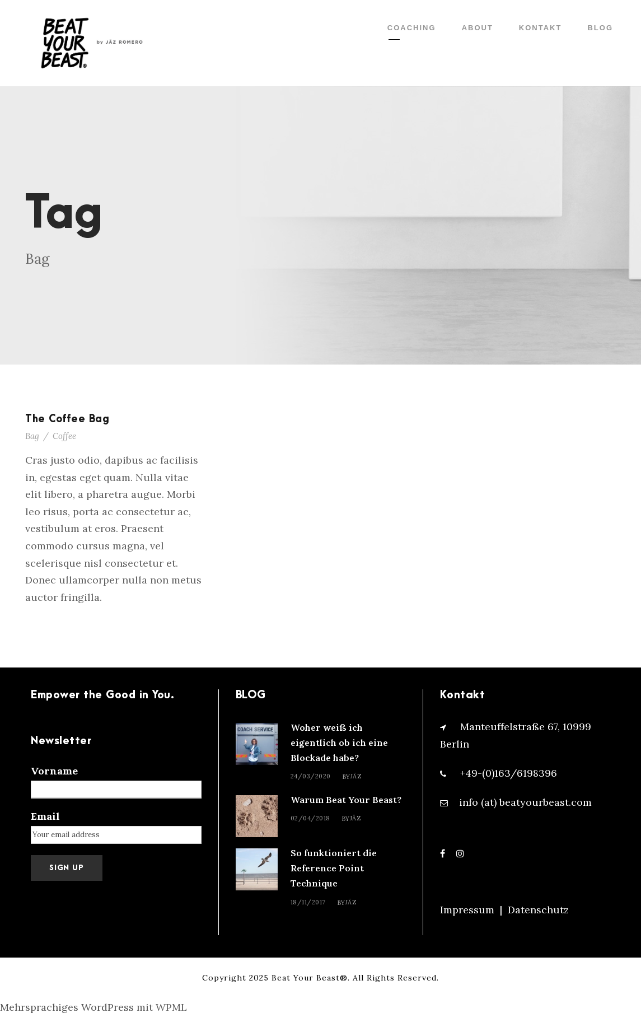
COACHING (411, 28)
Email (45, 816)
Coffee (64, 436)
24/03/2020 (311, 776)
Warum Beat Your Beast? (346, 799)
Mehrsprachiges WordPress (67, 1007)
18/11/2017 (308, 902)
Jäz (356, 776)
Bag (32, 436)
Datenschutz (538, 909)
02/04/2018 (310, 818)
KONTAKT (540, 28)
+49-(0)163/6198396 (508, 773)
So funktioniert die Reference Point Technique (334, 868)
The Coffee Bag (67, 419)
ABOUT (477, 28)
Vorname (54, 770)
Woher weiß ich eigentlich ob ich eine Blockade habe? (339, 742)
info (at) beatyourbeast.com (525, 802)
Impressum (467, 909)
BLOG (600, 28)
